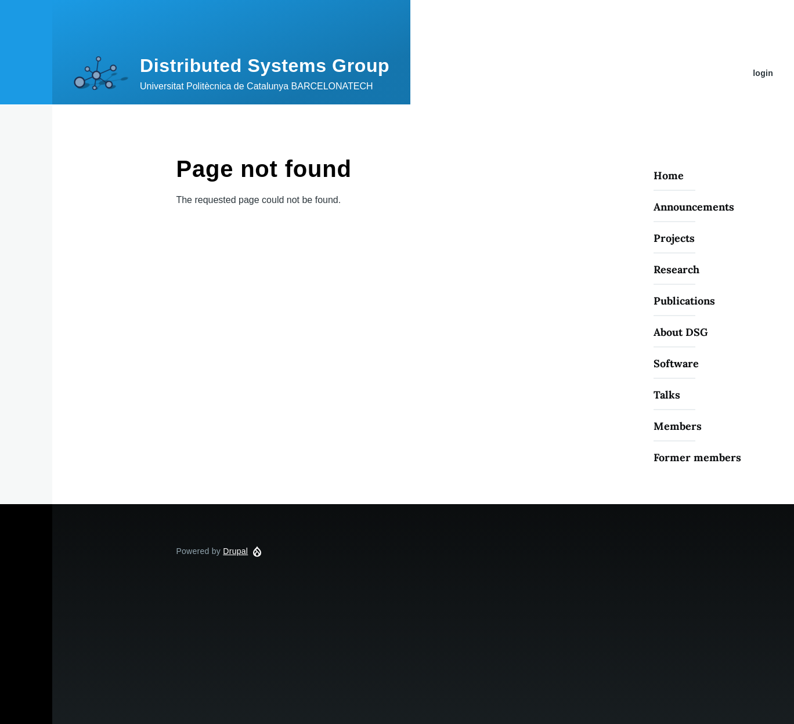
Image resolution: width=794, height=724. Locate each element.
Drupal (235, 551)
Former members (697, 457)
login (763, 73)
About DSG (681, 332)
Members (678, 426)
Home (669, 175)
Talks (667, 394)
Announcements (694, 206)
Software (676, 363)
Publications (684, 300)
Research (676, 269)
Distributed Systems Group (264, 65)
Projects (674, 238)
